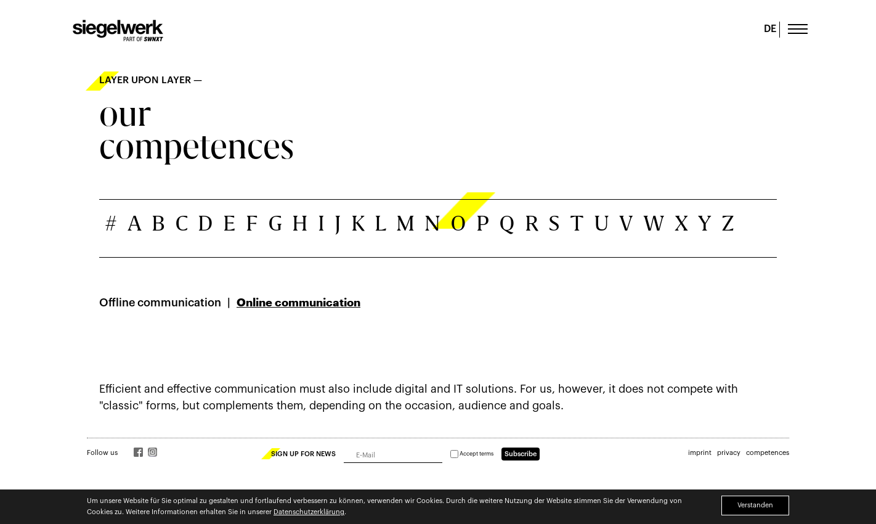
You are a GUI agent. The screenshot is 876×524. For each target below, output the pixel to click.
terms (486, 454)
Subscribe (521, 454)
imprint (700, 452)
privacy (728, 452)
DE (770, 29)
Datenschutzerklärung (309, 512)
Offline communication (160, 302)
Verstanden (755, 505)
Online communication (298, 302)
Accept (471, 454)
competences (767, 452)
